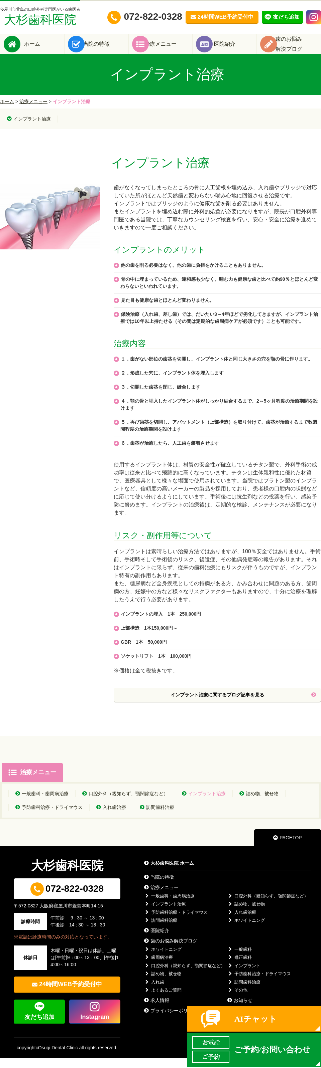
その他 (237, 1000)
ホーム (42, 49)
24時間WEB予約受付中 (70, 994)
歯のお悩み (299, 49)
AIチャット (255, 1019)
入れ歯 (154, 992)
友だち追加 (39, 1027)
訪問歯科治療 (157, 817)
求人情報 (156, 1010)
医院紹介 (234, 49)
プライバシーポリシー (170, 1020)
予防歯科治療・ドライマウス (49, 817)
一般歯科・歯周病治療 (42, 803)
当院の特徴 (106, 49)
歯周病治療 (158, 967)
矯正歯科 (239, 967)
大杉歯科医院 (40, 16)
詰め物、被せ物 (259, 803)
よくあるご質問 (163, 1000)
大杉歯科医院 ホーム (169, 873)
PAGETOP (287, 847)
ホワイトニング (246, 930)
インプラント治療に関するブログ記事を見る (243, 705)
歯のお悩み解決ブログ (170, 950)
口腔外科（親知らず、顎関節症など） (125, 803)
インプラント (243, 975)
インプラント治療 (29, 129)
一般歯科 (239, 959)
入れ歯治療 (111, 817)
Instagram (94, 1027)
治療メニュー (170, 49)
